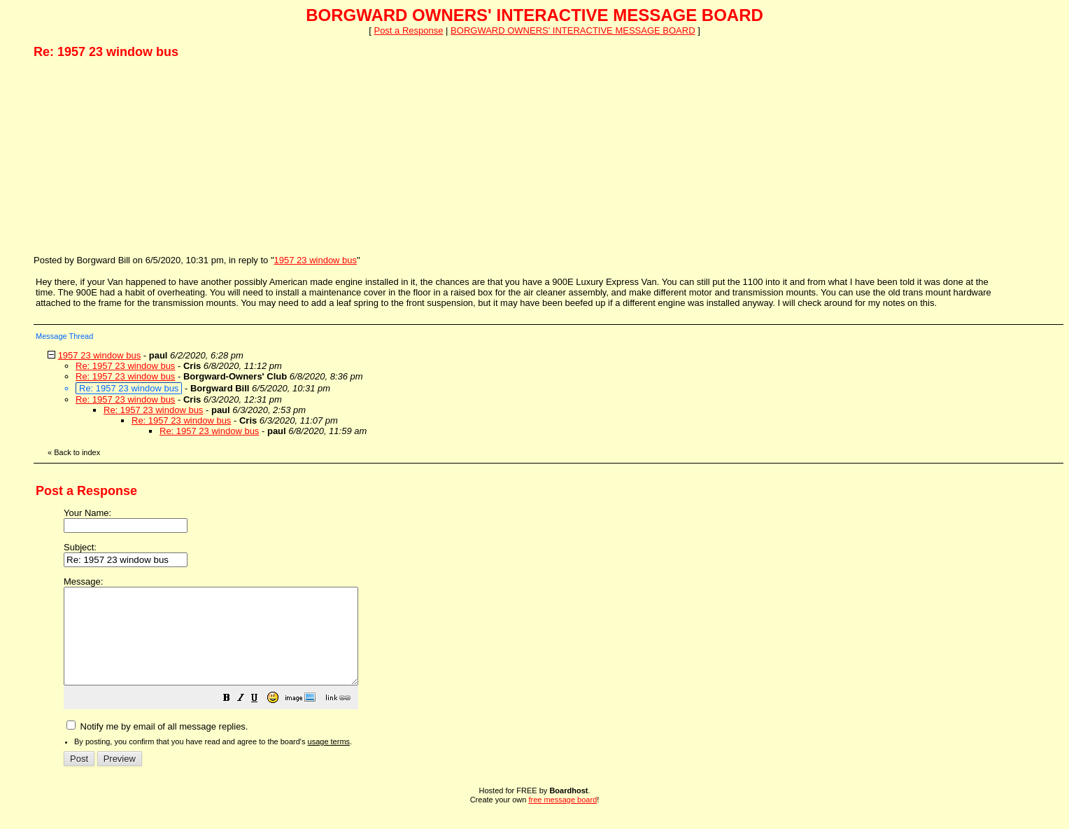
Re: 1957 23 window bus (125, 366)
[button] (261, 718)
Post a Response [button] (408, 30)
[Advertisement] (138, 156)
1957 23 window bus (315, 260)
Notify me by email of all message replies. (157, 745)
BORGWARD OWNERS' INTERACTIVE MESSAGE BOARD (573, 30)
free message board (562, 818)
